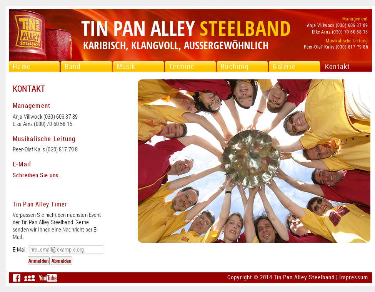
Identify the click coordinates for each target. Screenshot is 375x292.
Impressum (353, 277)
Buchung (235, 66)
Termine (182, 66)
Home (22, 66)
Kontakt (337, 66)
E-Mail (58, 249)
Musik (126, 66)
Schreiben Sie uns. (37, 175)
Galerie (284, 66)
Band (73, 66)
